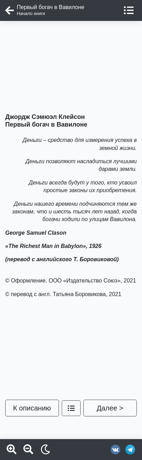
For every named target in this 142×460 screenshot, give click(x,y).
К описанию (32, 408)
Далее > (110, 408)
